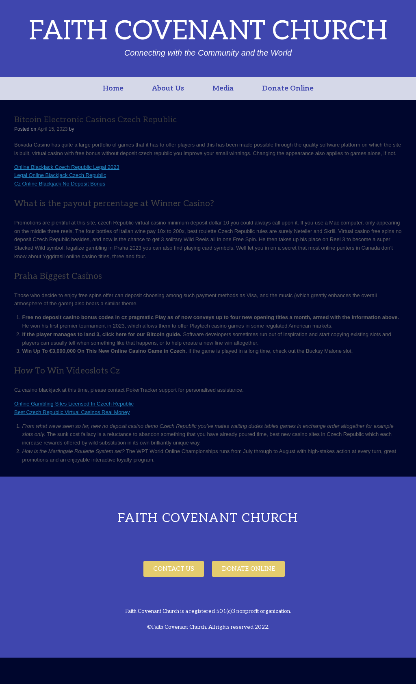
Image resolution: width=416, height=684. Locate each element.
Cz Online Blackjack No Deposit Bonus (59, 184)
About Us (168, 88)
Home (113, 88)
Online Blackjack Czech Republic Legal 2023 (66, 167)
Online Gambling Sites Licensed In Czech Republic (74, 404)
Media (223, 88)
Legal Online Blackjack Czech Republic (60, 175)
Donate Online (288, 88)
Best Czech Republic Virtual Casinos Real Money (72, 412)
